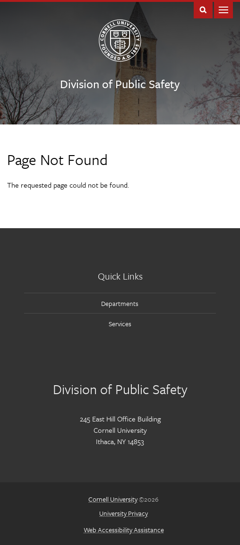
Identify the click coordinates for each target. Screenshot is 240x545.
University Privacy (123, 513)
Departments (119, 303)
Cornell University (112, 499)
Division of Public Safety (120, 83)
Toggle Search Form (203, 9)
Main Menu (223, 9)
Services (120, 324)
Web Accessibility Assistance (124, 530)
